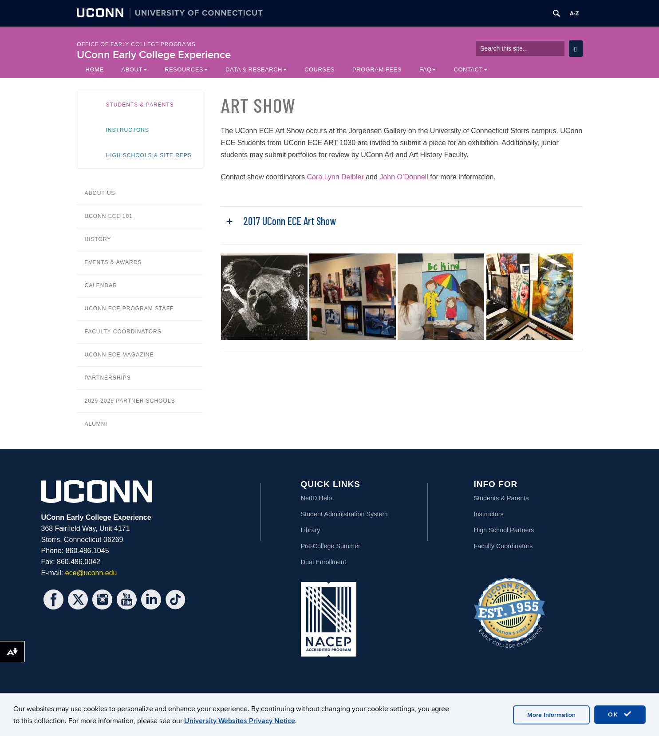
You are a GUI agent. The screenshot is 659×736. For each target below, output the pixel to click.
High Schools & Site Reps (149, 155)
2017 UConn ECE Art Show (289, 220)
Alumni (96, 424)
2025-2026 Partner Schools (130, 401)
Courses (319, 69)
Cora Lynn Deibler (335, 177)
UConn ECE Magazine (119, 355)
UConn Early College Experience (154, 54)
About (134, 69)
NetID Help (316, 498)
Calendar (101, 285)
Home (95, 69)
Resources (186, 69)
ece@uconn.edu (91, 573)
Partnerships (108, 378)
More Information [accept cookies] (551, 715)
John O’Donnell (403, 177)
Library (310, 530)
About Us (100, 193)
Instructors (127, 130)
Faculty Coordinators (123, 331)
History (98, 239)
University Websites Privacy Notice (239, 720)
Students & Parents (140, 105)
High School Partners (504, 530)
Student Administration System (344, 514)
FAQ (427, 69)
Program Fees (377, 69)
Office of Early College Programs (136, 44)
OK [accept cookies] (620, 714)
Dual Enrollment (323, 562)
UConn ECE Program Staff (129, 308)
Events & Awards (113, 262)
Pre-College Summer (330, 546)
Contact (470, 69)
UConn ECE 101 (109, 216)
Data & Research (256, 69)
